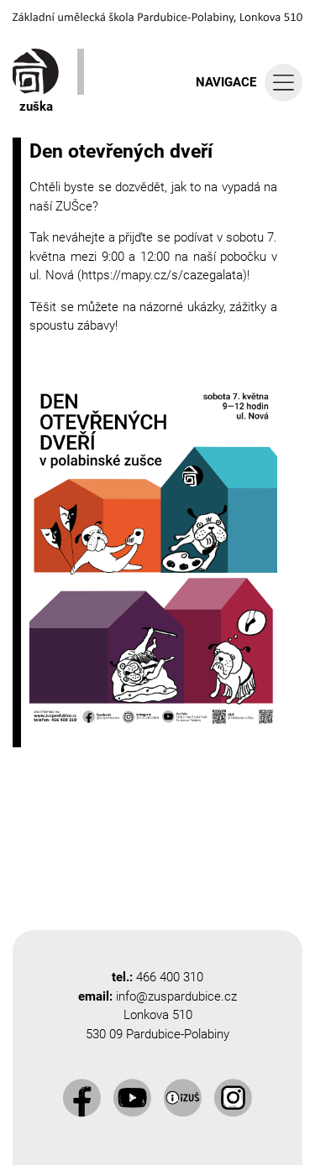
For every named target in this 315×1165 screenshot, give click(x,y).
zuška (36, 81)
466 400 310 (169, 977)
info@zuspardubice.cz (176, 996)
